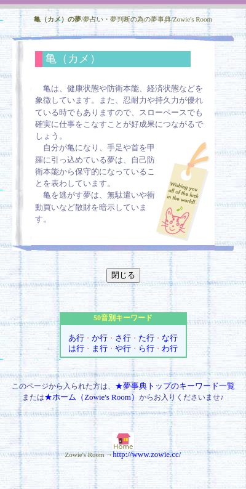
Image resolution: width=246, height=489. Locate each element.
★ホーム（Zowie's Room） (91, 397)
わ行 (170, 348)
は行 (76, 348)
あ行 (76, 337)
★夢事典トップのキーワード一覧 (175, 385)
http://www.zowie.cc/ (147, 454)
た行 (146, 337)
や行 (123, 348)
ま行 (100, 348)
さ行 (123, 337)
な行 (170, 337)
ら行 (146, 348)
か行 (100, 337)
